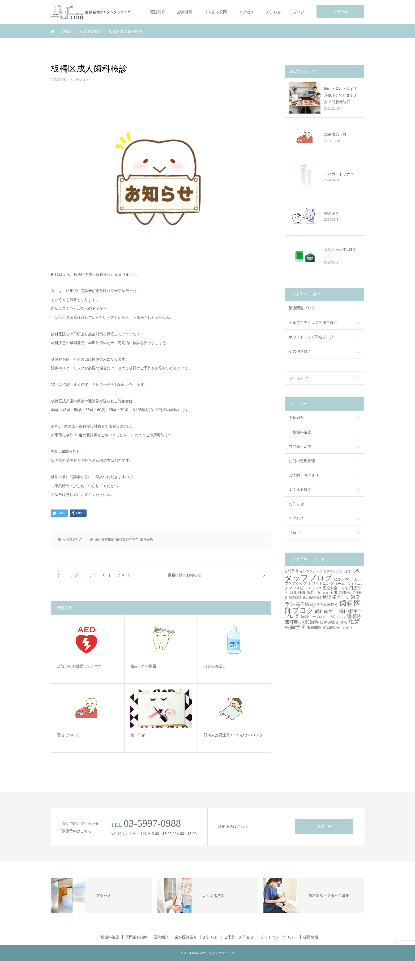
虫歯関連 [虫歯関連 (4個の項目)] (314, 627)
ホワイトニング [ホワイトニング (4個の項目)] (321, 583)
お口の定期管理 (302, 461)
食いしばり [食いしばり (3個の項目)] (344, 628)
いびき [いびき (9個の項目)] (292, 571)
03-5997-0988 (152, 823)
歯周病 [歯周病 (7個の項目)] (302, 604)
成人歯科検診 (104, 539)
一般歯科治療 (300, 432)
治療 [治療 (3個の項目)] (333, 617)
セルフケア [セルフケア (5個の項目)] (343, 579)
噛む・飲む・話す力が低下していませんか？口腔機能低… (341, 95)
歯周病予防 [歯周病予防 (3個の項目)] (318, 605)
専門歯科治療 (300, 446)
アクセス (246, 12)
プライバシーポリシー (278, 937)
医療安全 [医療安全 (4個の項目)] (330, 588)
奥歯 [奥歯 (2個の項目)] (325, 592)
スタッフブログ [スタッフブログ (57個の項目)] (323, 573)
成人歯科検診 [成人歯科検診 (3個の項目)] (312, 597)
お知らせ (273, 12)
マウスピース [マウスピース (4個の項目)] (300, 588)
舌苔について (68, 735)
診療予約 (340, 11)
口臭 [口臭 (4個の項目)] (293, 592)
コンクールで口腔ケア (341, 252)
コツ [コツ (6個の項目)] (347, 571)
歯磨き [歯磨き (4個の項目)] (332, 604)
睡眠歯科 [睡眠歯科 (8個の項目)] (309, 622)
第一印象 (137, 735)
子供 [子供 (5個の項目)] (333, 592)
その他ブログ (78, 80)
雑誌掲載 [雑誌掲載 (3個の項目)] (329, 628)
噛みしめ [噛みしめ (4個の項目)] (314, 592)
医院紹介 (157, 12)
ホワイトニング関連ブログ (311, 337)
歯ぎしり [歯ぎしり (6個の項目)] (340, 597)
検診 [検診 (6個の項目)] (327, 597)
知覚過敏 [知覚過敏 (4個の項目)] (327, 622)
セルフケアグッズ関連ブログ (313, 322)
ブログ (298, 12)
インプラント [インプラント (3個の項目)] (309, 571)
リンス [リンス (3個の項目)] (317, 588)
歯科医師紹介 (186, 937)
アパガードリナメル (341, 174)
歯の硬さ (331, 213)
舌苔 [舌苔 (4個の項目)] (344, 622)
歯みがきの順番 (143, 666)
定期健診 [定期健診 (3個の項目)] (345, 593)
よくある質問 (215, 12)
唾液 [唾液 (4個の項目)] (302, 592)
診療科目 (184, 12)
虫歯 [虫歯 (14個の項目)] (354, 622)
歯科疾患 (146, 539)
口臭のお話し (215, 666)
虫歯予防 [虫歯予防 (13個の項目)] (295, 627)
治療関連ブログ (302, 308)
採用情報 (310, 937)
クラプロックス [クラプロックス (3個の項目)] (331, 571)
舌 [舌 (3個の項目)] (337, 622)
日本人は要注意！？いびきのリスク (233, 735)
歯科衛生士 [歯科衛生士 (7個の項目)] (326, 611)
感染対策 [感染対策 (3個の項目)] (295, 597)
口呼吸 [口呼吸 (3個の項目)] (343, 588)
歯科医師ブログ (127, 539)
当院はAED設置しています (79, 666)
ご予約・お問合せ (304, 475)
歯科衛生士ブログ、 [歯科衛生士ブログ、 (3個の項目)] (314, 617)
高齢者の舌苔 (335, 134)
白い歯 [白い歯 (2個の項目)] (341, 617)
